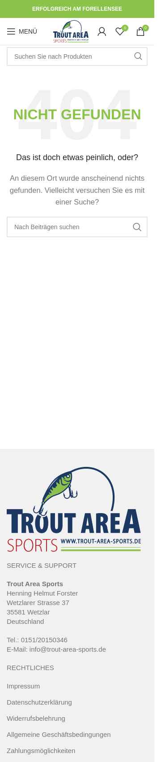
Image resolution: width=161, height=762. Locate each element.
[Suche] (77, 56)
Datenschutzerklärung (39, 702)
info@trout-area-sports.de (68, 649)
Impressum (23, 686)
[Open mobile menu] (22, 31)
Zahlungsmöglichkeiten (41, 750)
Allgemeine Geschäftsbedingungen (59, 734)
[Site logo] (71, 31)
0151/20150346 (44, 640)
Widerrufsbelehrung (36, 718)
